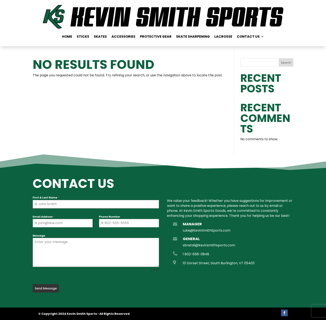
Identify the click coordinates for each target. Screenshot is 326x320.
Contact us (248, 37)
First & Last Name (46, 197)
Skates (100, 37)
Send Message (46, 288)
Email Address (43, 216)
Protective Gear (156, 37)
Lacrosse (223, 37)
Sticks (83, 37)
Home (67, 37)
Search (286, 63)
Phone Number (109, 216)
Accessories (123, 37)
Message (39, 235)
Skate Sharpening (193, 37)
